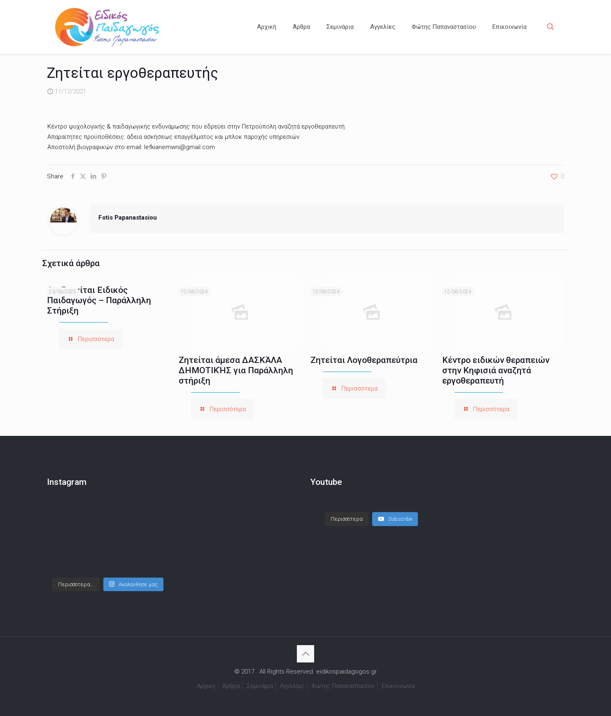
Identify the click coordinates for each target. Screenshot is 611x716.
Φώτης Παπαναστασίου (343, 686)
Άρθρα (231, 686)
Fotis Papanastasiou (127, 217)
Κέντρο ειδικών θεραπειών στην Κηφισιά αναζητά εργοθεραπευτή (495, 370)
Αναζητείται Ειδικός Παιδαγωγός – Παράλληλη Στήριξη (99, 300)
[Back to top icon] (305, 653)
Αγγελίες (292, 686)
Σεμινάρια (260, 686)
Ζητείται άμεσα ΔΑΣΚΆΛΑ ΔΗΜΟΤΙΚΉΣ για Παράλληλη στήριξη (236, 370)
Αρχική (206, 686)
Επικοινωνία (398, 686)
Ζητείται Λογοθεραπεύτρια (363, 360)
